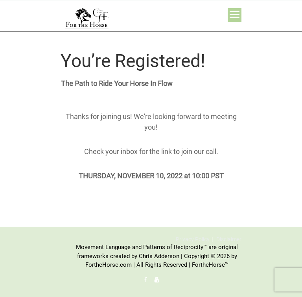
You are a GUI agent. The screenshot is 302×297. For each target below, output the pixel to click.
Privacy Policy (193, 239)
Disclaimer (228, 239)
